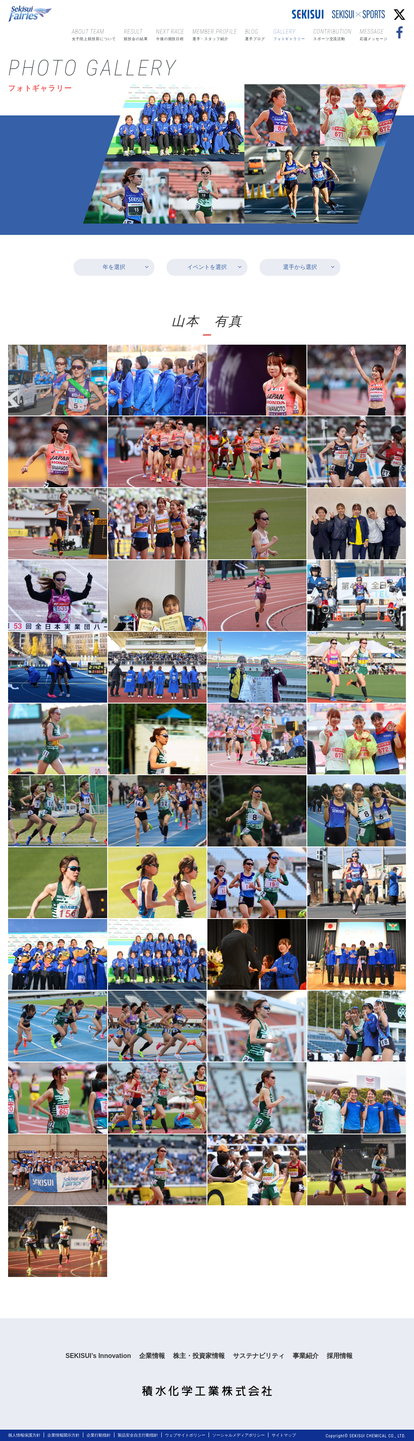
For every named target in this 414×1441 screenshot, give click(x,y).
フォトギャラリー (289, 34)
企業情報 (152, 1355)
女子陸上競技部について (94, 34)
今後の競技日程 (170, 34)
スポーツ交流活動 (332, 34)
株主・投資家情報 (199, 1355)
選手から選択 (300, 267)
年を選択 (114, 267)
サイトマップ (284, 1435)
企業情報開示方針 (63, 1435)
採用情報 (340, 1355)
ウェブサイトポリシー (185, 1435)
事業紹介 (306, 1355)
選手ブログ (255, 34)
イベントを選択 (207, 267)
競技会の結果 (136, 34)
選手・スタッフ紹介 (214, 34)
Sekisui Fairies (31, 14)
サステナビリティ (259, 1355)
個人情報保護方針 (24, 1435)
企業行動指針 (99, 1435)
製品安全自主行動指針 (138, 1435)
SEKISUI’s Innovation (98, 1355)
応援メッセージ (374, 34)
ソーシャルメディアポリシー (238, 1435)
